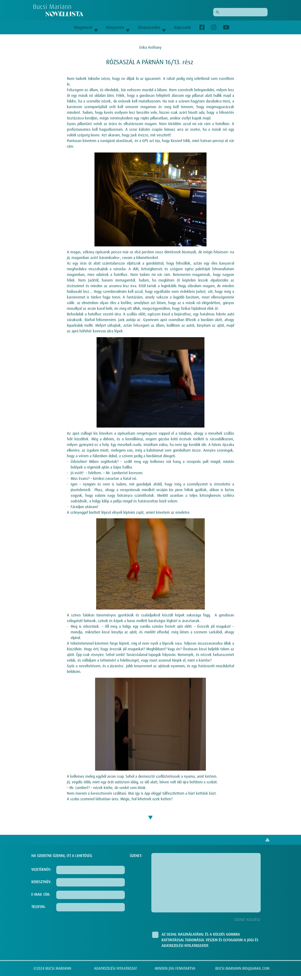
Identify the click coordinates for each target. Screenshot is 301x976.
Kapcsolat (182, 27)
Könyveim (117, 27)
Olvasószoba (152, 27)
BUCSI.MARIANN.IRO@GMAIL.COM (242, 968)
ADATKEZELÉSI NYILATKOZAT (115, 968)
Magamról (86, 27)
